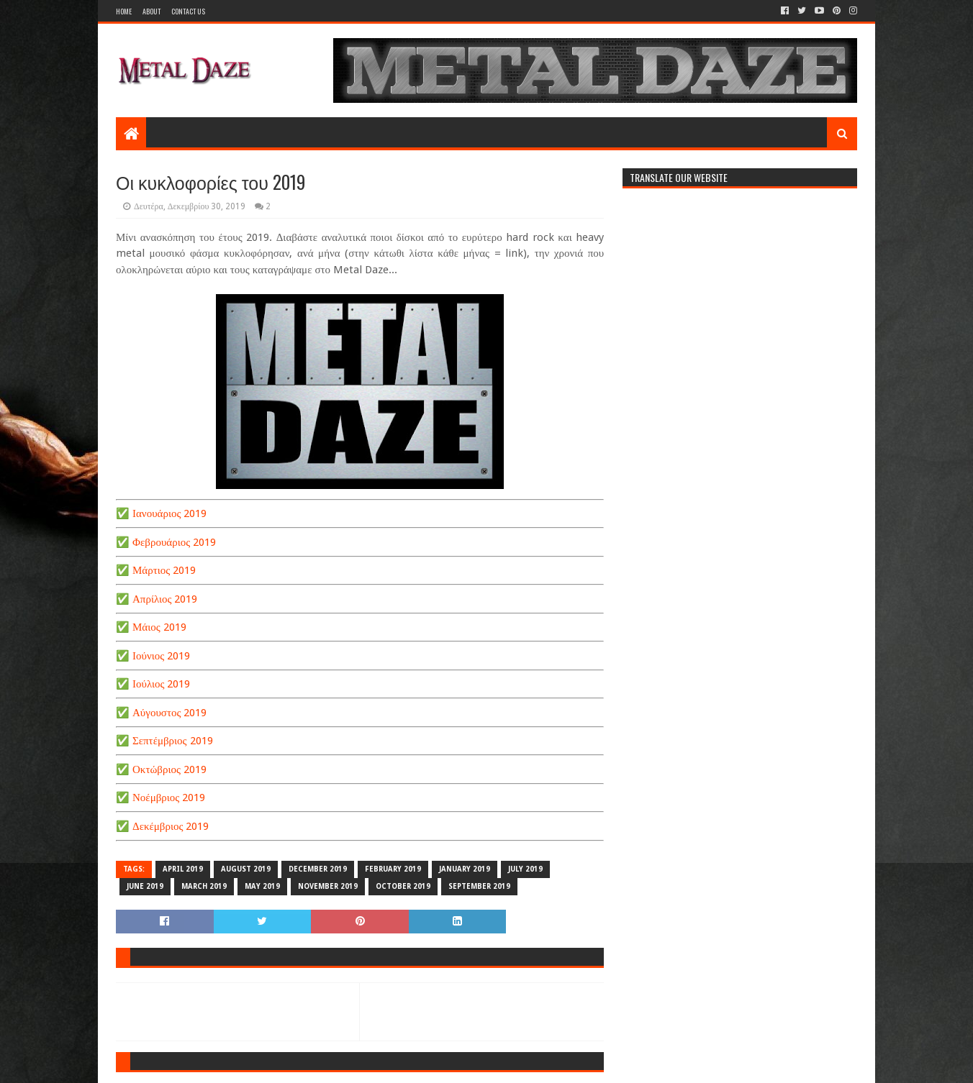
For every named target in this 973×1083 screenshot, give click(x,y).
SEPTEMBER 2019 (479, 886)
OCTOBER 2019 (403, 886)
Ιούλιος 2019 (161, 683)
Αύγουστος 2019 (169, 712)
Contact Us (188, 11)
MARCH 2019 (204, 886)
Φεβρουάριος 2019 (174, 542)
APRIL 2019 (183, 869)
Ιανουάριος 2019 (169, 513)
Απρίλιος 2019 (165, 599)
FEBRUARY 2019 (393, 869)
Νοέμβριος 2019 (168, 797)
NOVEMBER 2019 (328, 886)
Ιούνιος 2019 (161, 655)
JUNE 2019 (145, 886)
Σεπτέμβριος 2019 (172, 740)
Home (124, 11)
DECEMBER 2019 (318, 869)
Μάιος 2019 (159, 627)
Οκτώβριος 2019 (169, 769)
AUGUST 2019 (246, 869)
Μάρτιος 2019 (164, 570)
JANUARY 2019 (464, 869)
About (151, 11)
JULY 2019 (525, 869)
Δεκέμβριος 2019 (170, 826)
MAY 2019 (262, 886)
